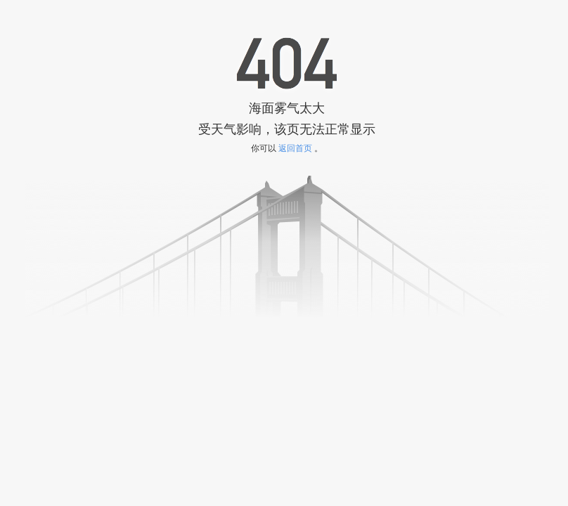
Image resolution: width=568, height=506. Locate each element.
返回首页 (295, 148)
